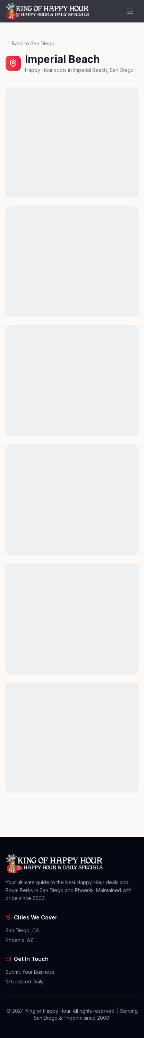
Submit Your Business (30, 972)
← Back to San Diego (30, 43)
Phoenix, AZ (19, 940)
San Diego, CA (22, 930)
